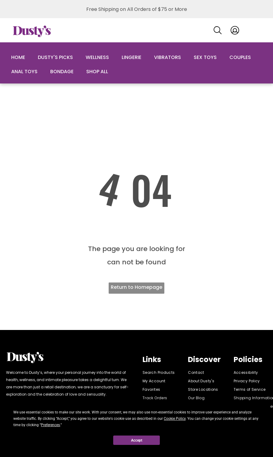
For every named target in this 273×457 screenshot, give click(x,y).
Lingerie (131, 57)
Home (18, 57)
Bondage (62, 71)
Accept (136, 440)
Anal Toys (24, 71)
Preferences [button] (50, 425)
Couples (240, 57)
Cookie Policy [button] (175, 418)
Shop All (97, 71)
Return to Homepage (136, 287)
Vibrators (167, 57)
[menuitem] (164, 372)
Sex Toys (205, 57)
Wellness (97, 57)
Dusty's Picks (55, 57)
